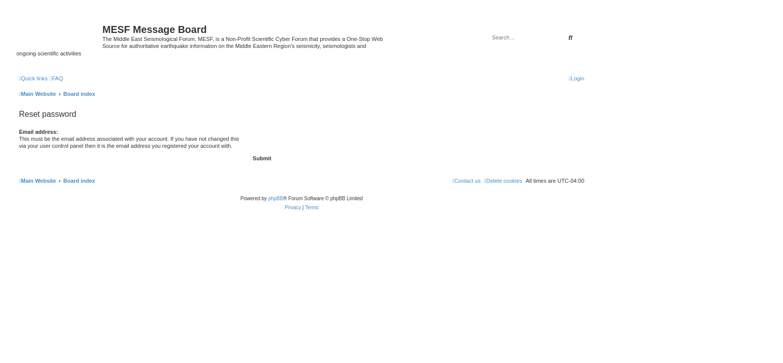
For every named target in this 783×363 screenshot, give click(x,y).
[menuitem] (56, 78)
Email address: (38, 132)
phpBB (275, 198)
